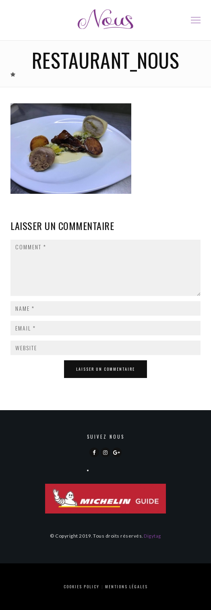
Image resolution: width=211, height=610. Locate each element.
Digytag (152, 535)
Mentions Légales (126, 586)
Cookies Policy (81, 586)
